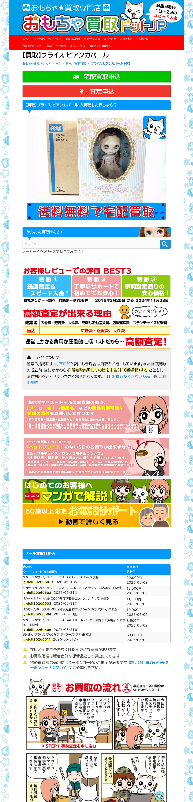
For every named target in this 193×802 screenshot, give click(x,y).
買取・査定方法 (92, 38)
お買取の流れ (72, 38)
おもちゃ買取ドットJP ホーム (42, 63)
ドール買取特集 (76, 63)
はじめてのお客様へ (100, 46)
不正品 (65, 364)
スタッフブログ (78, 46)
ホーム (26, 38)
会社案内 (61, 46)
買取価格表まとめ (32, 46)
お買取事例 (126, 38)
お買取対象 (110, 38)
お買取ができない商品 (128, 376)
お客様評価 (142, 38)
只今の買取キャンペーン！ (47, 38)
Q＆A (49, 46)
